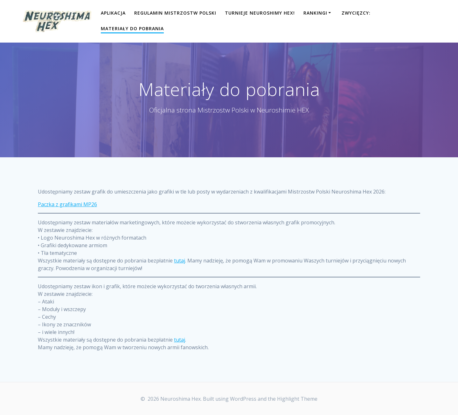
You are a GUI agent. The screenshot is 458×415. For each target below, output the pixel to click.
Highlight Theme (297, 398)
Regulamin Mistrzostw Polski (175, 13)
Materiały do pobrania (132, 28)
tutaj (179, 260)
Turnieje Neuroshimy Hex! (260, 13)
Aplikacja (113, 13)
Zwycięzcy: (356, 13)
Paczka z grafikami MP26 (67, 204)
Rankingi (315, 13)
